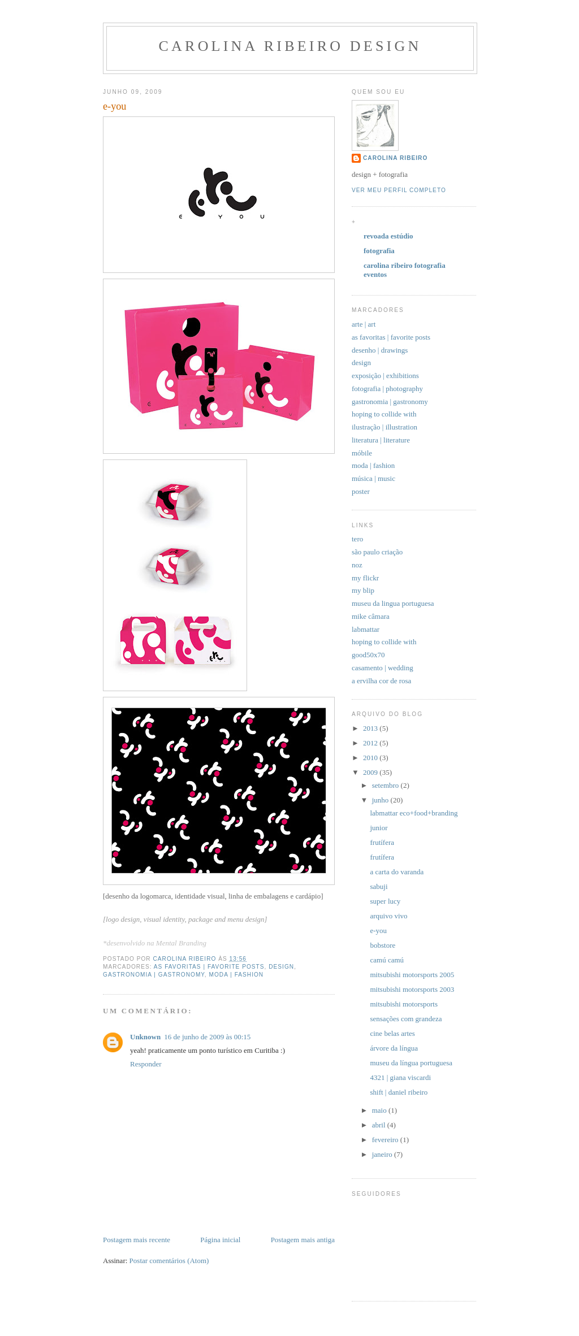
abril (379, 1125)
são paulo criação (377, 552)
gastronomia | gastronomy (154, 974)
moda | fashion (236, 974)
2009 (371, 772)
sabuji (378, 886)
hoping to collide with (384, 414)
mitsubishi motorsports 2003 (412, 989)
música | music (373, 478)
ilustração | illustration (384, 427)
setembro (386, 785)
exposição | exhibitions (385, 375)
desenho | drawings (380, 350)
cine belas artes (392, 1033)
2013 (371, 728)
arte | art (363, 324)
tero (357, 539)
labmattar (365, 629)
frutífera (382, 842)
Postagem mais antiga (303, 1239)
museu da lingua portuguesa (393, 603)
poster (361, 491)
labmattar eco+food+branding (413, 813)
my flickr (365, 578)
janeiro (383, 1154)
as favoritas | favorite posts (209, 967)
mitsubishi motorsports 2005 (412, 974)
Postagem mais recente (136, 1239)
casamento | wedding (382, 667)
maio (380, 1110)
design (281, 967)
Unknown (145, 1037)
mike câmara (371, 616)
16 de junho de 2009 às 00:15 (207, 1037)
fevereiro (386, 1139)
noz (357, 565)
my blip (363, 590)
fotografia (379, 250)
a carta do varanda (397, 871)
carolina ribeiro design (290, 46)
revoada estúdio (388, 236)
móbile (362, 453)
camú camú (387, 960)
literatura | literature (381, 440)
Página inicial (220, 1239)
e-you (378, 930)
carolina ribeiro (395, 158)
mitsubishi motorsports (404, 1004)
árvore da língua (393, 1048)
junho (381, 800)
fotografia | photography (387, 388)
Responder (146, 1064)
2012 (371, 743)
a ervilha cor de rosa (381, 680)
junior (378, 827)
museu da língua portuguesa (411, 1063)
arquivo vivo (388, 916)
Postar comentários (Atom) (169, 1260)
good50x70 (368, 654)
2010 (371, 757)
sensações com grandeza (406, 1018)
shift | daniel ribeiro (398, 1092)
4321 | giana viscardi (400, 1077)
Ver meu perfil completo (399, 190)
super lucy (385, 901)
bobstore (382, 945)
